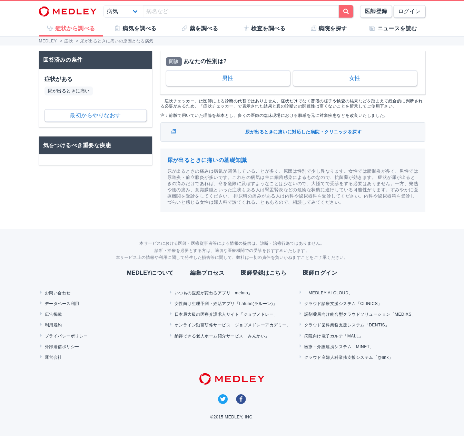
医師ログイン (320, 273)
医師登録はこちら (263, 273)
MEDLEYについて (150, 273)
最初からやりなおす (95, 115)
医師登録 (376, 11)
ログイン (409, 11)
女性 (355, 78)
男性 (228, 78)
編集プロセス (207, 273)
